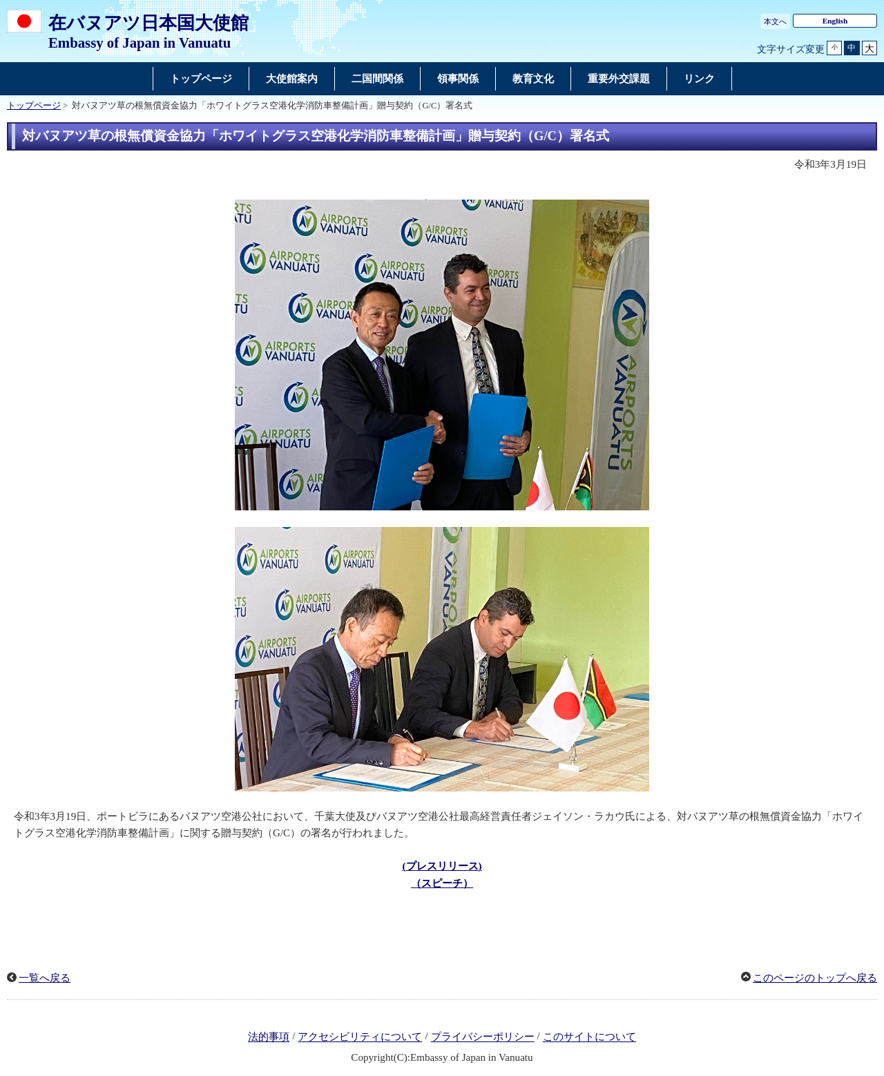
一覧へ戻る (44, 977)
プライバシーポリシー (483, 1037)
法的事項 (268, 1037)
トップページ (34, 106)
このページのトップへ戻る (815, 977)
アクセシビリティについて (360, 1037)
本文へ (775, 21)
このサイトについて (589, 1037)
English (835, 21)
